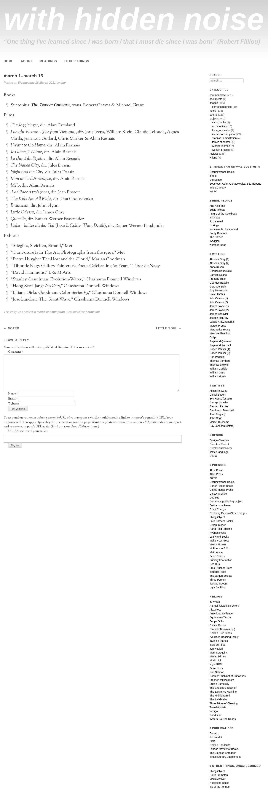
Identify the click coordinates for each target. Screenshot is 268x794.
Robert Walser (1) (220, 349)
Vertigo (214, 711)
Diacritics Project (219, 444)
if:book (213, 175)
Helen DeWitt (217, 294)
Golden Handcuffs (220, 745)
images (214, 102)
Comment (15, 352)
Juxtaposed (216, 221)
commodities (219, 126)
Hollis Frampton (219, 775)
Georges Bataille (219, 282)
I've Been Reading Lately (224, 636)
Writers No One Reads (223, 719)
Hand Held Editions (221, 528)
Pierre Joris (216, 668)
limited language (219, 451)
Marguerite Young (220, 329)
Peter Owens (217, 556)
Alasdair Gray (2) (219, 263)
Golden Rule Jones (221, 633)
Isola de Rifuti (217, 644)
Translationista (218, 707)
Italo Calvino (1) (219, 298)
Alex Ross (215, 609)
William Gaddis (218, 368)
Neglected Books (219, 782)
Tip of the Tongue (219, 786)
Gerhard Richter (219, 406)
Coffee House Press (221, 489)
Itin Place (215, 217)
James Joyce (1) (219, 306)
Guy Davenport (218, 290)
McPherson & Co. (220, 548)
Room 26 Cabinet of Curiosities (228, 676)
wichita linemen (221, 145)
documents (216, 99)
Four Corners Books (221, 521)
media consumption (51, 312)
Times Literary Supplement (225, 756)
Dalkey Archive (218, 493)
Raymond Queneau (221, 341)
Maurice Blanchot (220, 333)
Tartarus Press (218, 571)
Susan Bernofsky (219, 683)
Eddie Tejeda (217, 209)
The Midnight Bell (220, 695)
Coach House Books (221, 485)
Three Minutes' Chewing (224, 703)
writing (213, 157)
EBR (212, 741)
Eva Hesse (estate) (221, 398)
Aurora (213, 478)
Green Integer (218, 524)
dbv (63, 82)
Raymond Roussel (220, 345)
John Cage (216, 418)
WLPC (213, 191)
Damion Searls (218, 274)
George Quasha (219, 402)
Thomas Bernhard (220, 360)
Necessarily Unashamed (224, 229)
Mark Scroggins (219, 652)
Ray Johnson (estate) (222, 425)
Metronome (216, 552)
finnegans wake (221, 130)
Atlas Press (216, 474)
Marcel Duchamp (219, 422)
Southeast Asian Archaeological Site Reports (235, 183)
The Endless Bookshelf (223, 687)
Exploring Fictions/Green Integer (228, 513)
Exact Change (218, 509)
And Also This (217, 205)
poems (213, 114)
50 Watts (215, 601)
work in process (221, 149)
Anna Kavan (217, 267)
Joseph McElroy (219, 317)
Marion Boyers (218, 544)
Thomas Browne (219, 364)
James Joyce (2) (219, 310)
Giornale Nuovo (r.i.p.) (222, 629)
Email (12, 399)
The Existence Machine (223, 691)
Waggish (215, 240)
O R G (213, 455)
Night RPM (216, 664)
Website (13, 404)
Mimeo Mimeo (218, 656)
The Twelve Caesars (50, 105)
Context (214, 733)
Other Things (76, 61)
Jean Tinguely (218, 414)
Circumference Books (222, 171)
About (26, 61)
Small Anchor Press (221, 567)
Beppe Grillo (217, 621)
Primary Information (221, 560)
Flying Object (217, 517)
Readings (48, 61)
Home (8, 61)
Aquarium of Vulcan (221, 617)
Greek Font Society (221, 448)
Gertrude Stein (218, 286)
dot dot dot (216, 737)
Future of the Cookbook (223, 213)
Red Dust (215, 564)
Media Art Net (217, 778)
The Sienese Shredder (223, 752)
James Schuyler (219, 313)
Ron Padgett (217, 356)
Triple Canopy (218, 187)
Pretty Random (218, 233)
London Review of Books (224, 748)
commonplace (218, 95)
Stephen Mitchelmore (222, 679)
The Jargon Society (221, 575)
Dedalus (214, 497)
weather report (218, 244)
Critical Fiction (218, 625)
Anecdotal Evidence (221, 613)
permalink (93, 312)
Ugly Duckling (218, 587)
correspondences (222, 106)
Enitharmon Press (220, 505)
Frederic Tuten (218, 278)
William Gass (217, 372)
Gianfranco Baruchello (222, 410)
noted (13, 328)
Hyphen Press (218, 532)
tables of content (221, 141)
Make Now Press (219, 540)
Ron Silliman (217, 672)
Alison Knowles (218, 390)
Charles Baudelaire (221, 270)
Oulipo (213, 337)
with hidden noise (134, 19)
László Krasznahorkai (222, 321)
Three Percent (218, 579)
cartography (219, 122)
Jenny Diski (216, 648)
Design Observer (219, 440)
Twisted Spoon (218, 583)
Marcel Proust (218, 325)
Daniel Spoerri (218, 394)
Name (12, 394)
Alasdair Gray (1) (219, 259)
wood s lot (215, 715)
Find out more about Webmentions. (75, 427)
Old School (216, 179)
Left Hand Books (219, 536)
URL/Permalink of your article (28, 431)
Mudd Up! (215, 660)
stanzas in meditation (224, 138)
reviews (214, 153)
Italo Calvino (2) (219, 302)
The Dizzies (216, 237)
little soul (166, 328)
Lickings (214, 225)
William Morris (218, 376)
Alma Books (217, 470)
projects (214, 118)
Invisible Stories (219, 640)
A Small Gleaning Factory (224, 605)
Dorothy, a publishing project (226, 501)
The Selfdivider (218, 699)
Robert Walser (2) (220, 353)
